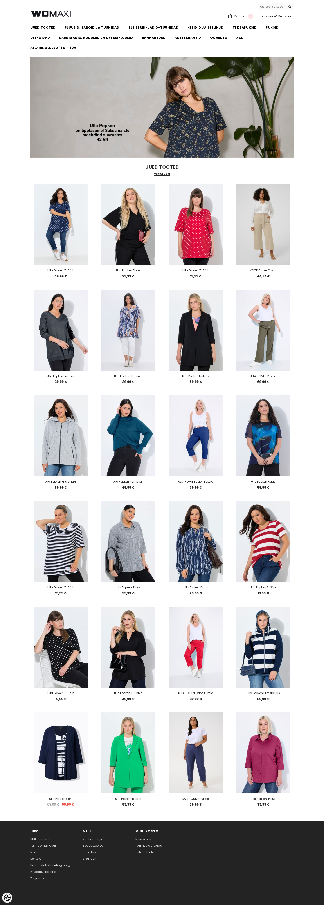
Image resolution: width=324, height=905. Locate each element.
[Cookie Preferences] (7, 898)
